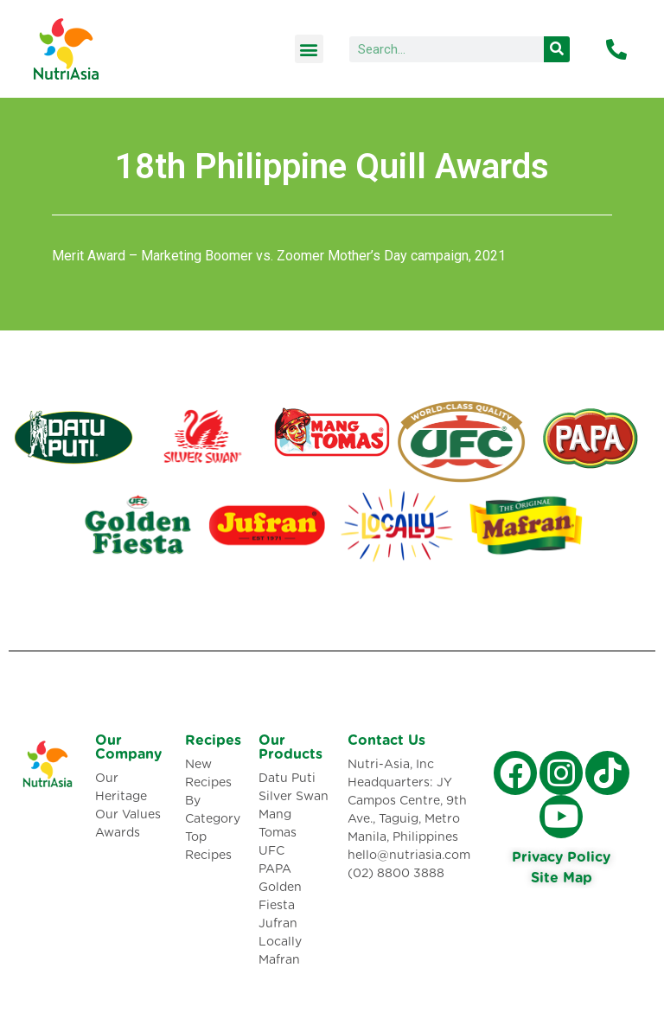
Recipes (213, 740)
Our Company (128, 747)
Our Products (290, 747)
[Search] (557, 49)
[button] (309, 49)
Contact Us (386, 740)
